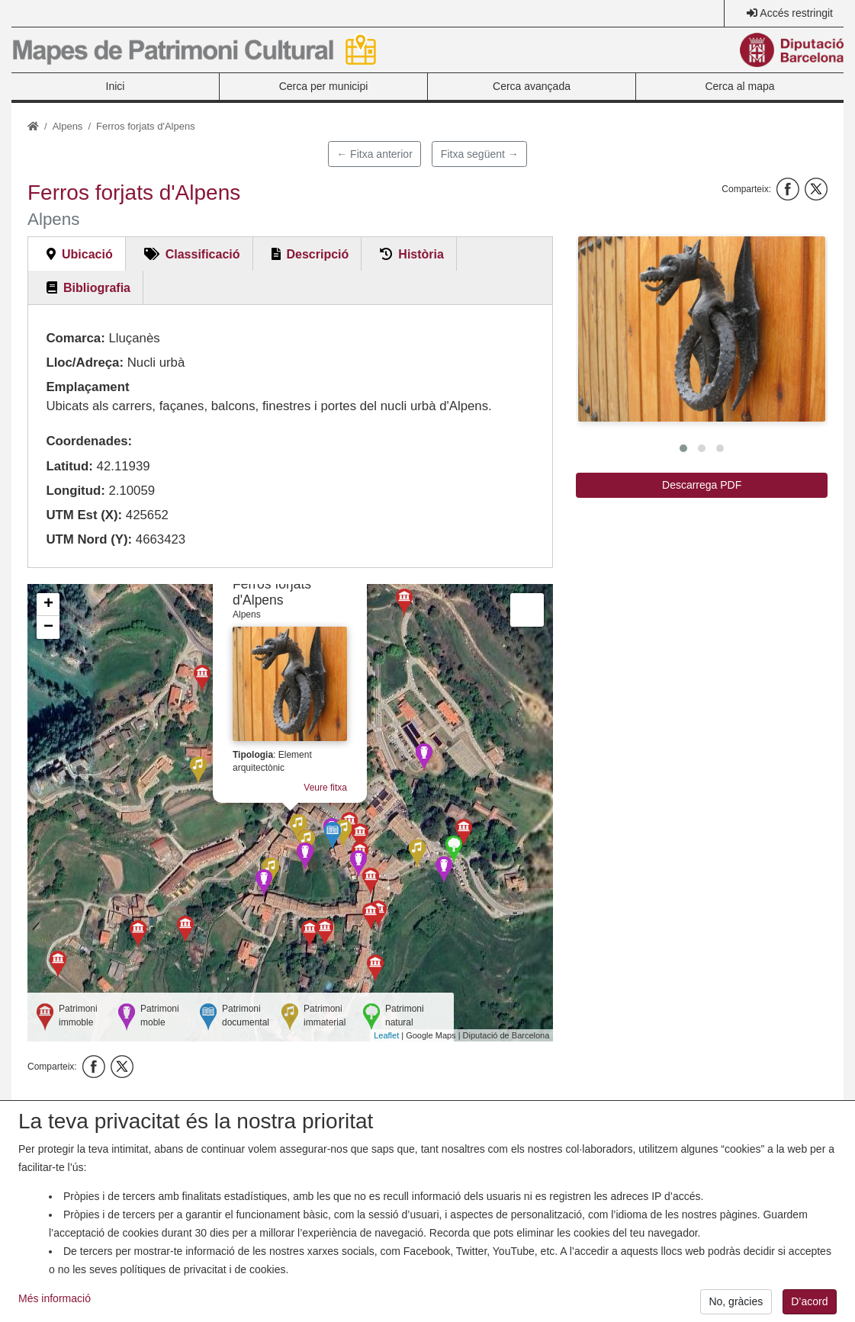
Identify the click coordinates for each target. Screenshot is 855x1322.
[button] (701, 329)
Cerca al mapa (739, 86)
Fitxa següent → (480, 154)
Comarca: (75, 338)
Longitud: (75, 490)
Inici (115, 86)
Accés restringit (796, 13)
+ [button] (48, 604)
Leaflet (386, 1035)
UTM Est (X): (84, 515)
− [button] (48, 627)
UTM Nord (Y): (89, 539)
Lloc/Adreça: (85, 362)
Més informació (54, 1310)
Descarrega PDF (701, 485)
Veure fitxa (325, 787)
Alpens (68, 126)
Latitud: (69, 466)
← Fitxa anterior (374, 154)
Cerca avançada (532, 86)
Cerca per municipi (323, 86)
